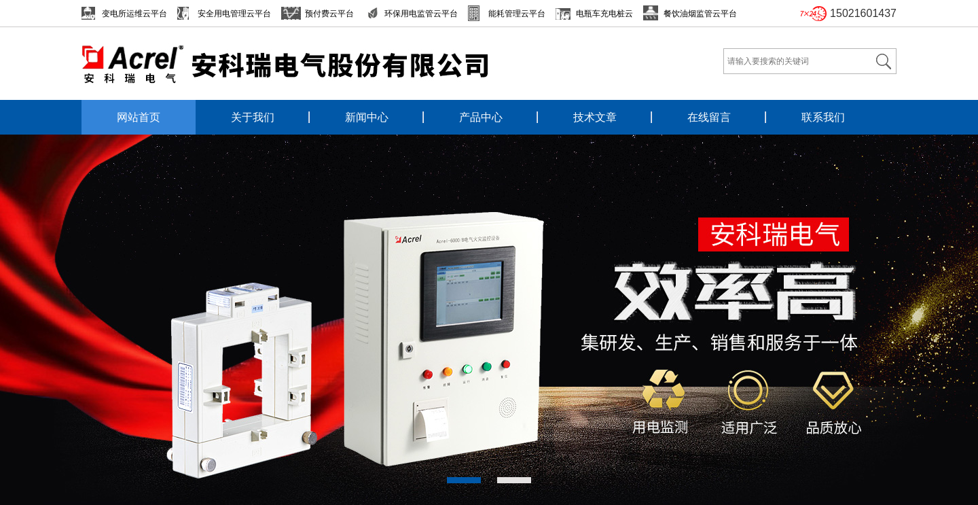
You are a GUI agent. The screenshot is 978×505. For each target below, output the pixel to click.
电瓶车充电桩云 (604, 13)
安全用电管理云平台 (234, 13)
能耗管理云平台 (516, 13)
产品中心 (481, 117)
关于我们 (252, 117)
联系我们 (823, 117)
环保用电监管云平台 (421, 13)
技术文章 (595, 117)
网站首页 (138, 117)
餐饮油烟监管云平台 (700, 13)
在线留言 (709, 117)
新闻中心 (366, 117)
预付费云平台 (329, 13)
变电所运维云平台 (134, 13)
